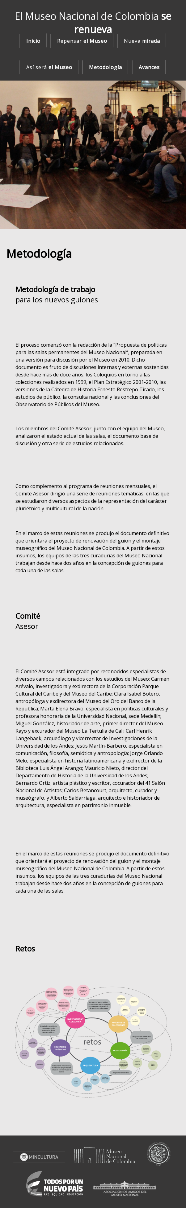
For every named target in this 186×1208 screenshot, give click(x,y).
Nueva (142, 40)
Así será (49, 67)
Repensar (82, 40)
